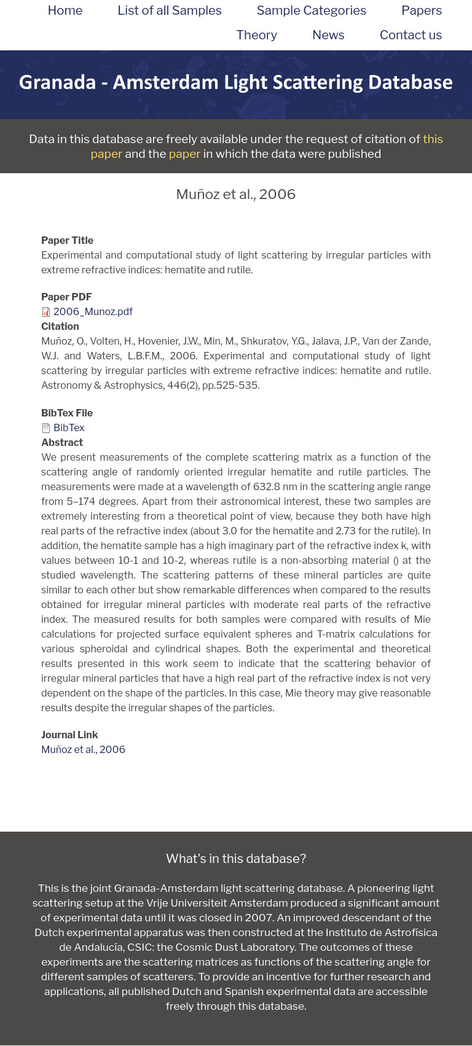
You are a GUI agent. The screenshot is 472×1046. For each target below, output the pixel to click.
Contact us (411, 35)
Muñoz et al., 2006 (83, 749)
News (328, 35)
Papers (421, 10)
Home (64, 10)
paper (185, 153)
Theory (256, 35)
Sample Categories (312, 10)
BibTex (69, 428)
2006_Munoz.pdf (93, 312)
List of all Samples (169, 10)
